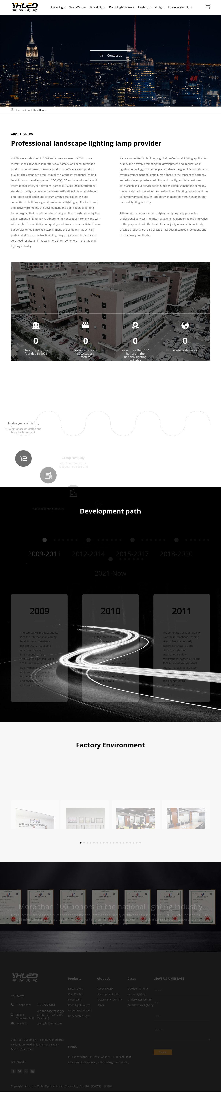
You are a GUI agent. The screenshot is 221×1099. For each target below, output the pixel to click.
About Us (32, 110)
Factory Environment (109, 999)
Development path (108, 994)
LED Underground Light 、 (114, 1062)
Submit (162, 1052)
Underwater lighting (140, 999)
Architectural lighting (141, 1005)
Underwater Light (180, 7)
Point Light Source (121, 7)
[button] (80, 843)
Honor (43, 110)
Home (18, 110)
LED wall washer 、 (101, 1057)
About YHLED (105, 988)
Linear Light (58, 7)
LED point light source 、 (83, 1062)
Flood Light (97, 7)
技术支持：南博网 (101, 1086)
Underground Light (151, 7)
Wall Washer (78, 7)
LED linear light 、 (79, 1057)
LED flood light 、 (123, 1057)
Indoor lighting (137, 994)
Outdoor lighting (138, 988)
